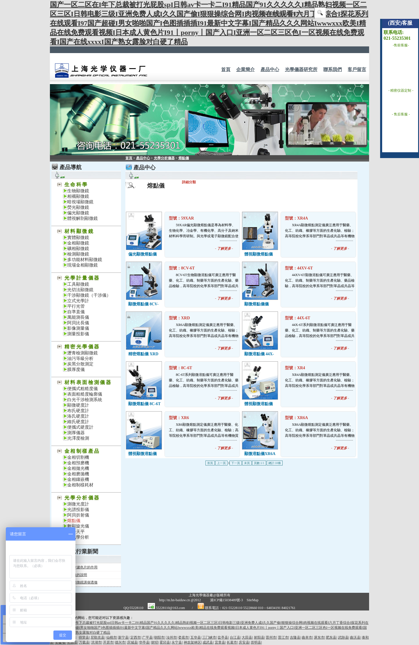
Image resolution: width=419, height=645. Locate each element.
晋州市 (271, 637)
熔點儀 (73, 520)
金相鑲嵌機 (78, 479)
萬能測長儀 (78, 317)
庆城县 (132, 642)
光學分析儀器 (82, 498)
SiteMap (253, 600)
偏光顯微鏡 (78, 213)
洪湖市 (96, 642)
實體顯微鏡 (78, 237)
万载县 (84, 642)
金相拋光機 (78, 468)
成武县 (208, 642)
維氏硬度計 (78, 421)
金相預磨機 (78, 463)
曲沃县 (355, 637)
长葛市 (232, 642)
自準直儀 (76, 311)
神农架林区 (192, 642)
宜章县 (220, 642)
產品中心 (270, 69)
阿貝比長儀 (78, 322)
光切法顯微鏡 (80, 289)
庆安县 (244, 642)
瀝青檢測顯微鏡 (82, 353)
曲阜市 (307, 637)
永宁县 (176, 642)
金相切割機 (78, 457)
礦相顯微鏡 (78, 248)
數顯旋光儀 (78, 526)
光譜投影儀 (78, 509)
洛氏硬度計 (78, 416)
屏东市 (319, 637)
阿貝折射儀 (78, 515)
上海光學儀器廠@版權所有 (209, 595)
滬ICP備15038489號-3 (226, 600)
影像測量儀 (78, 328)
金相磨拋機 (78, 474)
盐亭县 (223, 637)
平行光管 (76, 306)
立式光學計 (78, 300)
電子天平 (76, 531)
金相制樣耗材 (80, 485)
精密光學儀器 (82, 346)
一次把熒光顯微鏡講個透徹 (76, 582)
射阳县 (259, 637)
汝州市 (171, 637)
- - (224, 249)
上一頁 (221, 463)
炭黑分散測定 (80, 364)
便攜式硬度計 (80, 427)
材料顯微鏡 (79, 231)
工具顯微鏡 (78, 284)
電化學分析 (78, 537)
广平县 (147, 637)
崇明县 (256, 642)
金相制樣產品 (82, 451)
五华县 (195, 637)
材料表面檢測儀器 (88, 382)
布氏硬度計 (78, 410)
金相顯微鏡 (78, 243)
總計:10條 (274, 463)
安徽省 (60, 642)
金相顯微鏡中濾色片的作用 (76, 567)
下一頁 (235, 463)
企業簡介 (245, 69)
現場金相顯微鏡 (82, 265)
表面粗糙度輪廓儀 (84, 394)
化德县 (72, 642)
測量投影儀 (78, 333)
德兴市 (120, 642)
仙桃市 (111, 637)
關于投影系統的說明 (71, 575)
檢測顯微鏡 (78, 254)
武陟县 (343, 637)
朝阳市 (159, 637)
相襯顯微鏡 (78, 196)
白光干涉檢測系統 (84, 399)
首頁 (225, 69)
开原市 (108, 642)
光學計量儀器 (82, 278)
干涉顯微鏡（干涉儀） (89, 295)
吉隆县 (295, 637)
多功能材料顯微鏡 (84, 259)
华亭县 (144, 642)
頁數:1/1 (259, 463)
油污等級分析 (80, 358)
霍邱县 (165, 642)
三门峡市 (209, 637)
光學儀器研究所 (301, 69)
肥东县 (331, 637)
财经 (154, 642)
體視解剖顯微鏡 (82, 218)
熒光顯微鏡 (78, 207)
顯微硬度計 (78, 405)
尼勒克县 (97, 637)
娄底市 (183, 637)
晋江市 (283, 637)
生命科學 (76, 184)
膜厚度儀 (76, 369)
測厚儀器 (76, 432)
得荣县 (84, 637)
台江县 (235, 637)
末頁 (247, 463)
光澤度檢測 (78, 438)
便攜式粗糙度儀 (82, 388)
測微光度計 (78, 504)
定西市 (135, 637)
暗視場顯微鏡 (80, 202)
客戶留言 (357, 69)
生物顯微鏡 (78, 191)
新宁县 (123, 637)
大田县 (247, 637)
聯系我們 (332, 69)
